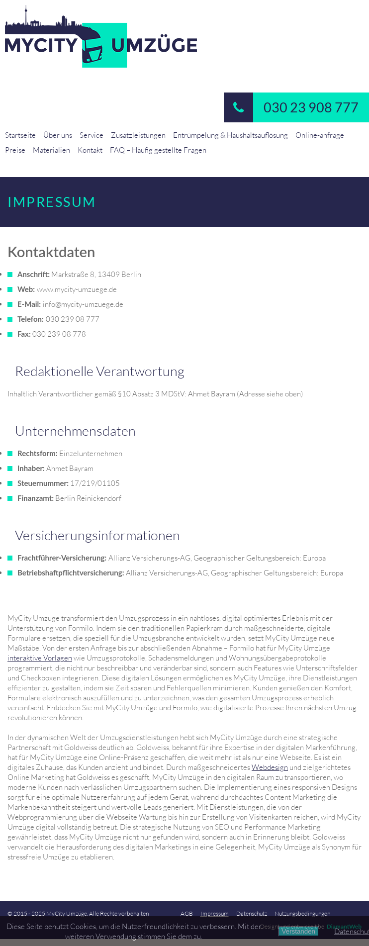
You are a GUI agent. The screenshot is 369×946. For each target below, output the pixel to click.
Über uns (57, 134)
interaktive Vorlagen (39, 657)
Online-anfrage (319, 134)
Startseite (20, 134)
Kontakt (90, 149)
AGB (187, 913)
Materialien (51, 149)
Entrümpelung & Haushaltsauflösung (230, 134)
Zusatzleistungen (138, 134)
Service (91, 134)
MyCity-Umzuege (184, 36)
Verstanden (298, 931)
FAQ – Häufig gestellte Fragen (158, 149)
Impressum (214, 913)
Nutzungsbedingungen (302, 913)
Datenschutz (251, 913)
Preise (15, 149)
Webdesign (270, 766)
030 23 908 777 (291, 107)
